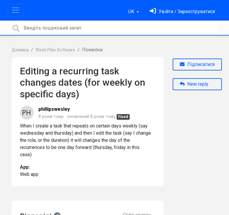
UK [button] (131, 11)
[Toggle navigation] (15, 10)
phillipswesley (54, 109)
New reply (194, 84)
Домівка (20, 50)
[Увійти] (182, 11)
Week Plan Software (55, 50)
